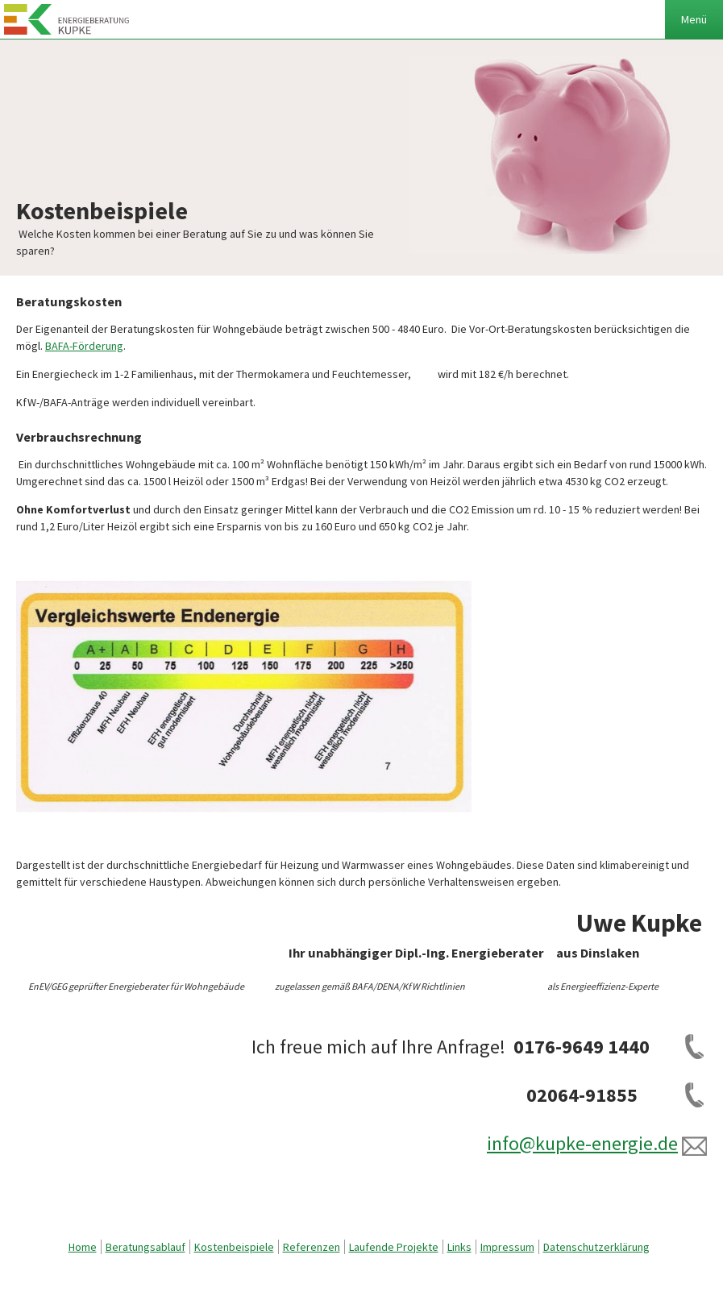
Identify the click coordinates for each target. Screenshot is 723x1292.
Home (83, 1247)
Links (459, 1247)
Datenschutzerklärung (596, 1247)
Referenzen (311, 1247)
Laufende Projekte (393, 1247)
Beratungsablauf (145, 1247)
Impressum (507, 1247)
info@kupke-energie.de (582, 1143)
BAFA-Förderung (84, 346)
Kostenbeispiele (234, 1247)
